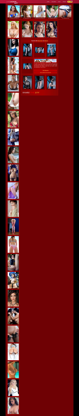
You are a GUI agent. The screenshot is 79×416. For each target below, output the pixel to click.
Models (64, 1)
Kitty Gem (40, 40)
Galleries (54, 1)
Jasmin (11, 2)
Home (48, 1)
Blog (59, 1)
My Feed (70, 1)
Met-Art (46, 40)
